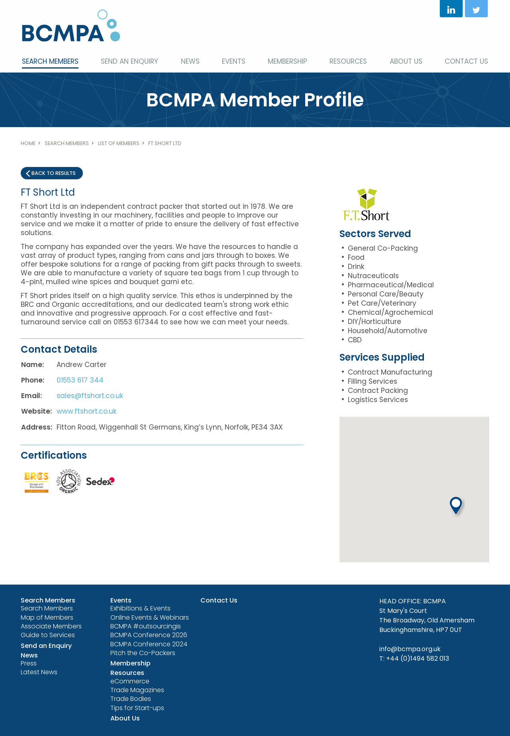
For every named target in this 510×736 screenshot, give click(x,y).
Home (28, 143)
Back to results (53, 173)
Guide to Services (48, 635)
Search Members (50, 61)
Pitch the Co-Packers (142, 652)
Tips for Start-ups (137, 707)
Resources (348, 61)
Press (29, 663)
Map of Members (47, 617)
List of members (118, 143)
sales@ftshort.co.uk (90, 395)
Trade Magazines (137, 690)
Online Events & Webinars (149, 617)
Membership (287, 61)
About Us (406, 61)
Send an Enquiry (129, 61)
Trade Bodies (130, 698)
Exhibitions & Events (140, 608)
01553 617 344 (80, 380)
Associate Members (51, 626)
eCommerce (129, 681)
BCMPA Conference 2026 (148, 635)
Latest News (39, 672)
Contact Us (466, 61)
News (190, 61)
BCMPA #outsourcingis (145, 626)
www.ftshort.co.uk (86, 411)
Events (233, 61)
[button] (457, 506)
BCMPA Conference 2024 (148, 644)
